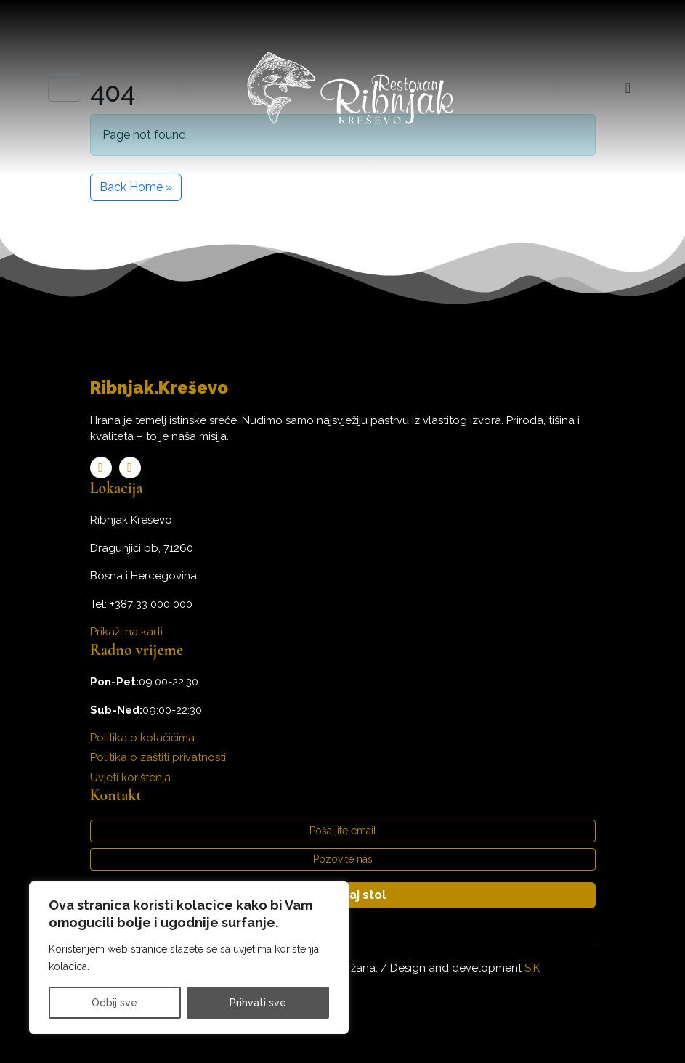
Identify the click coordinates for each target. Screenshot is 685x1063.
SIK (532, 967)
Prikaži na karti (126, 631)
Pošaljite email (342, 830)
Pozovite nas (343, 859)
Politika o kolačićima (142, 737)
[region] (189, 957)
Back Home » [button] (136, 187)
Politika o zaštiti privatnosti (158, 757)
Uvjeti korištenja (130, 777)
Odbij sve (114, 1003)
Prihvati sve (258, 1003)
